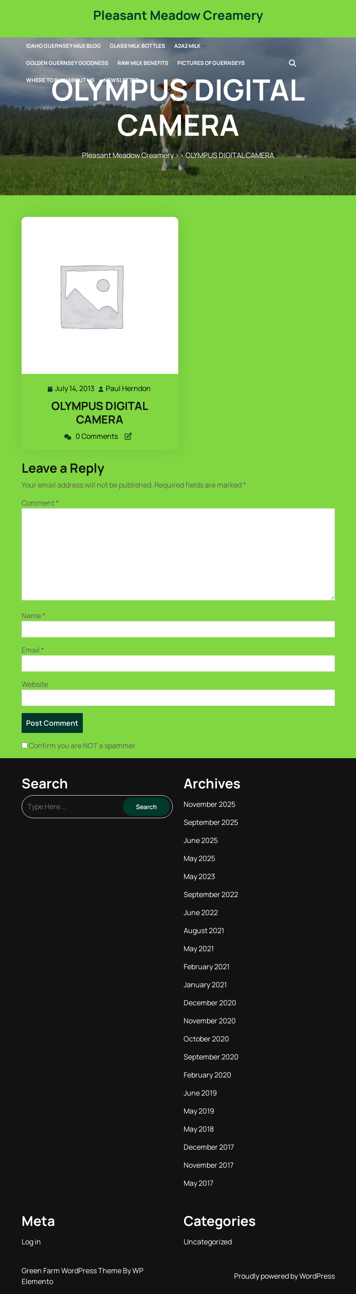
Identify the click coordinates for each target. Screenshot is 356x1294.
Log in (31, 1242)
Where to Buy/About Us (60, 80)
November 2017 (209, 1165)
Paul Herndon (129, 388)
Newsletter (121, 80)
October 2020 (206, 1039)
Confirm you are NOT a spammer (78, 746)
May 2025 (199, 858)
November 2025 (209, 804)
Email (33, 650)
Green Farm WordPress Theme (72, 1271)
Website (35, 684)
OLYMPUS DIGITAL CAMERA (99, 412)
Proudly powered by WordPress (284, 1276)
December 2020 (210, 1003)
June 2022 (201, 912)
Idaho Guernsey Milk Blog (63, 46)
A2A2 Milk (187, 46)
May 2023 (199, 876)
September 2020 (211, 1057)
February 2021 (207, 967)
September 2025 (211, 822)
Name (33, 616)
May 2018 (199, 1129)
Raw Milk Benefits (142, 63)
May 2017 (198, 1183)
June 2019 (200, 1093)
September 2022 (211, 894)
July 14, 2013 (75, 388)
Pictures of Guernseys (211, 63)
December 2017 (209, 1147)
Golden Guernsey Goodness (67, 63)
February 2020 (207, 1075)
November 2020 (210, 1021)
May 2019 (199, 1111)
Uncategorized (208, 1242)
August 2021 (204, 930)
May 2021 (199, 948)
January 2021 (205, 985)
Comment (40, 503)
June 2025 (201, 840)
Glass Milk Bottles (137, 46)
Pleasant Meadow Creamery (178, 14)
